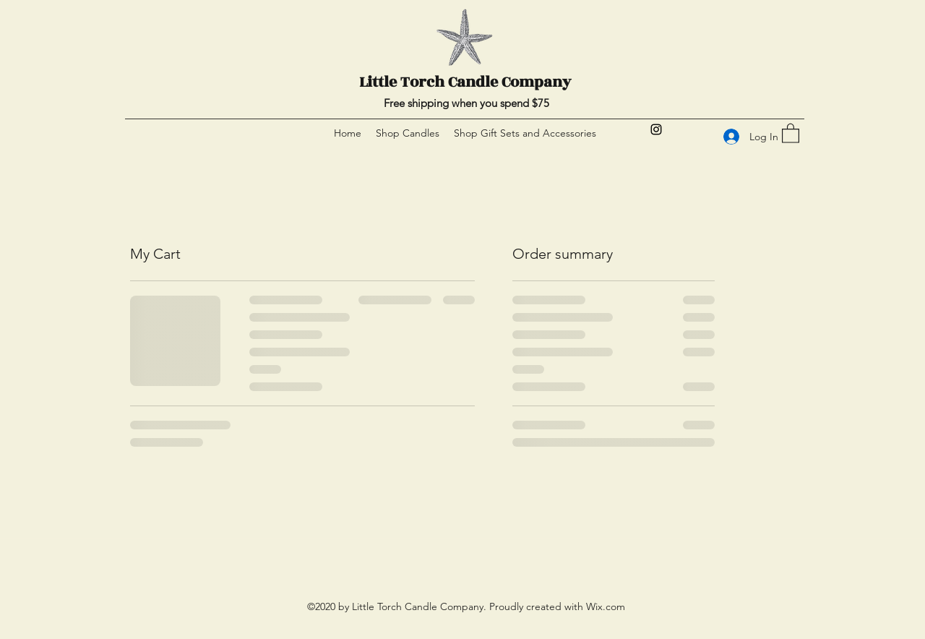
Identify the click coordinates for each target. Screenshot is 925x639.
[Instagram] (656, 129)
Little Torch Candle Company (465, 82)
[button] (790, 132)
